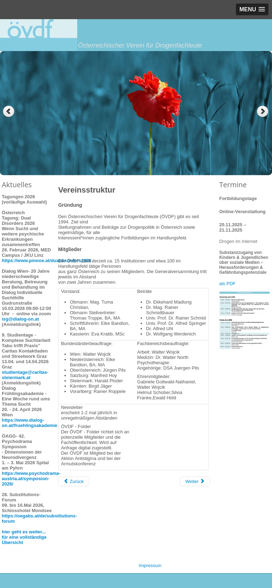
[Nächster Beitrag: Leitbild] (195, 481)
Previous (8, 111)
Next (263, 111)
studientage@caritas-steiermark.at (25, 375)
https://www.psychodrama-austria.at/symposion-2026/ (31, 479)
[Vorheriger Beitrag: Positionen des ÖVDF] (73, 481)
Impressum (150, 565)
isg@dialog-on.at (20, 319)
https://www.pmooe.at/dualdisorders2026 (46, 260)
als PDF (227, 283)
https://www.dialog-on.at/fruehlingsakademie (29, 422)
